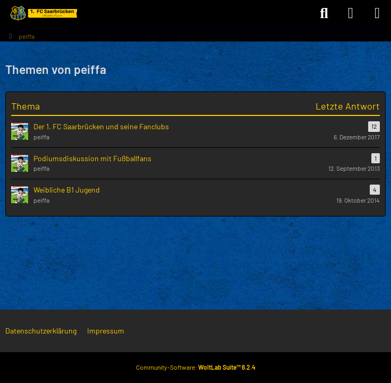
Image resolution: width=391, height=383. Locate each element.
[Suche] (324, 13)
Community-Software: (196, 367)
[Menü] (377, 13)
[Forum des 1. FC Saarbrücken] (43, 13)
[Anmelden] (350, 13)
